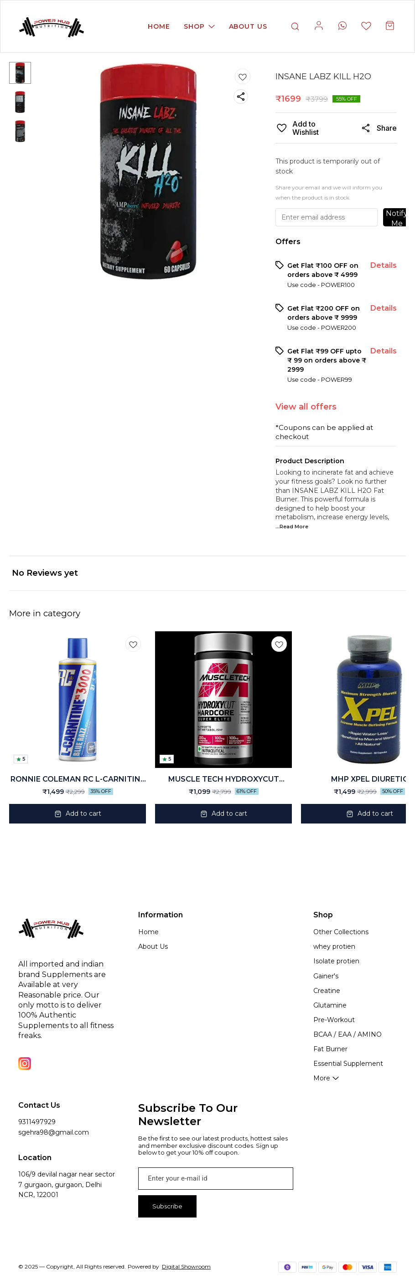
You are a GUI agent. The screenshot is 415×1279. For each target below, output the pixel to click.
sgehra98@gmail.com (53, 1132)
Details (383, 265)
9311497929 (37, 1122)
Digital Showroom (186, 1266)
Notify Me (397, 217)
